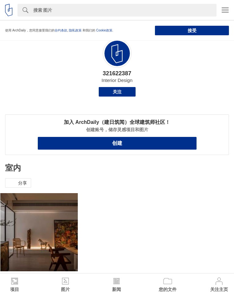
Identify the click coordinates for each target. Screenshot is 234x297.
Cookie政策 (104, 30)
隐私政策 (75, 30)
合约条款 (61, 30)
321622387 (117, 73)
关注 (117, 91)
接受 (192, 30)
